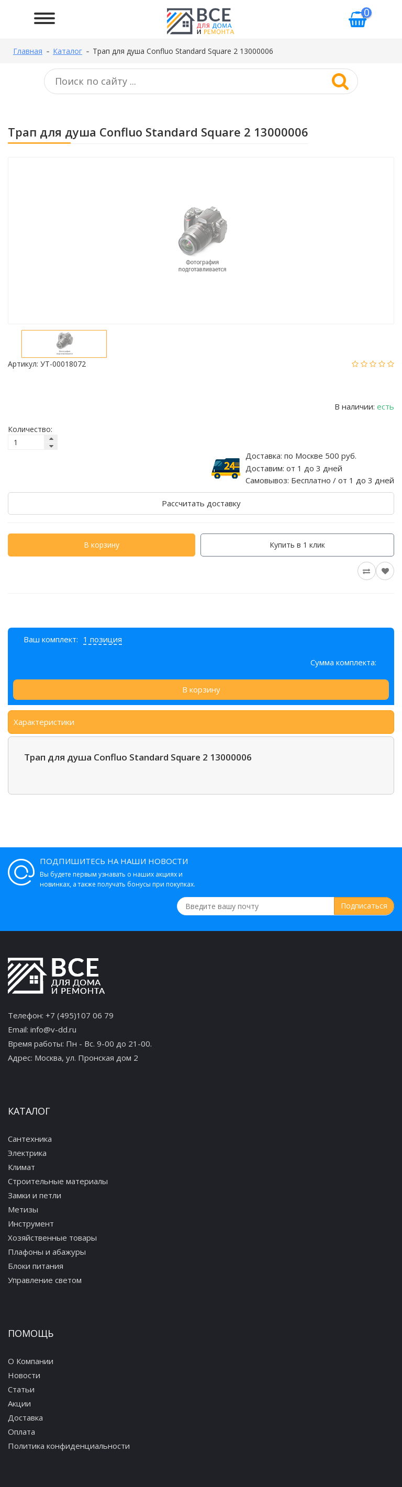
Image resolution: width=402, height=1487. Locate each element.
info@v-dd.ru (53, 1029)
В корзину (101, 545)
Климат (21, 1167)
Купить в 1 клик (297, 545)
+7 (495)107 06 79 (80, 1015)
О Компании (30, 1361)
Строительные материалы (58, 1181)
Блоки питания (35, 1266)
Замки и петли (34, 1195)
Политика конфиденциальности (69, 1445)
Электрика (27, 1153)
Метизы (23, 1209)
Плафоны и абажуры (47, 1251)
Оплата (21, 1431)
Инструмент (31, 1223)
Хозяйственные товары (52, 1237)
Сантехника (30, 1138)
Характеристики (44, 722)
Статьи (21, 1389)
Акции (19, 1403)
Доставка (25, 1417)
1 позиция (102, 639)
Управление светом (45, 1280)
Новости (24, 1375)
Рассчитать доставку (201, 503)
